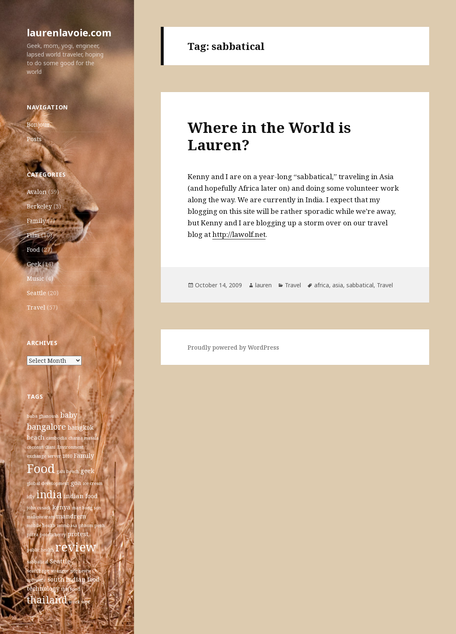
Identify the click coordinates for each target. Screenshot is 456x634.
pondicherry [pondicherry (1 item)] (53, 534)
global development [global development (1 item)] (48, 483)
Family (36, 221)
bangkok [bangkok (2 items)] (81, 427)
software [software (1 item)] (36, 580)
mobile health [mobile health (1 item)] (41, 525)
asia (337, 285)
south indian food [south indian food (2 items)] (73, 579)
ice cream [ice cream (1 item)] (93, 483)
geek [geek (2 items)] (87, 470)
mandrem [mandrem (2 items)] (71, 516)
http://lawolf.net (239, 234)
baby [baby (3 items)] (69, 415)
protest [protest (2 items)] (78, 534)
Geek (34, 264)
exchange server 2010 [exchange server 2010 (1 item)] (49, 456)
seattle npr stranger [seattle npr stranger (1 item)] (47, 571)
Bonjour (38, 124)
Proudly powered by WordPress (233, 347)
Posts (34, 139)
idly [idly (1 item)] (31, 496)
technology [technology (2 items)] (43, 588)
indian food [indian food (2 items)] (81, 496)
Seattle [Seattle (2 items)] (60, 561)
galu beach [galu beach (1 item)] (67, 471)
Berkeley (39, 206)
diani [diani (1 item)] (50, 447)
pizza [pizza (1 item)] (32, 534)
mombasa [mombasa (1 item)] (67, 525)
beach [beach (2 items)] (36, 437)
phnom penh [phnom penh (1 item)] (92, 525)
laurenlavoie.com (69, 32)
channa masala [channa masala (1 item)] (83, 438)
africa (321, 285)
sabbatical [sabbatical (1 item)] (37, 562)
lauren (263, 285)
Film (33, 235)
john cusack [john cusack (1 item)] (39, 508)
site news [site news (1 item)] (79, 571)
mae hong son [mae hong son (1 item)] (86, 508)
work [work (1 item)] (74, 602)
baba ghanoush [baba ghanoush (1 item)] (43, 416)
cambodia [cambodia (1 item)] (56, 438)
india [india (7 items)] (49, 494)
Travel (36, 307)
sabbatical (360, 285)
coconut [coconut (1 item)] (35, 447)
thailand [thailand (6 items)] (47, 599)
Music (35, 278)
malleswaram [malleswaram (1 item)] (40, 517)
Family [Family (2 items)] (84, 455)
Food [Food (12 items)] (41, 468)
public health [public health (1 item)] (40, 550)
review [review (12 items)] (75, 547)
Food (33, 249)
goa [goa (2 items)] (76, 482)
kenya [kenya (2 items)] (61, 507)
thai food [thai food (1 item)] (70, 589)
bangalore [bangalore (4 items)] (46, 426)
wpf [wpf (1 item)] (86, 602)
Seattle (36, 293)
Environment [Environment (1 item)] (70, 447)
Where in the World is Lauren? (269, 136)
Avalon (37, 192)
